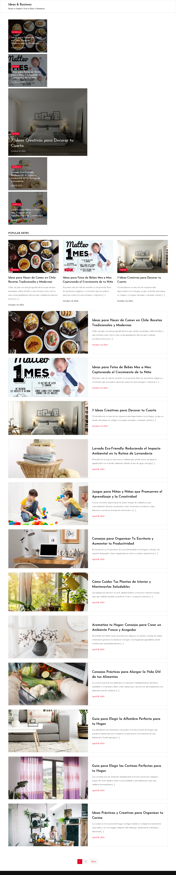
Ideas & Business (19, 4)
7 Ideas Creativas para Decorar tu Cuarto (124, 410)
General (16, 32)
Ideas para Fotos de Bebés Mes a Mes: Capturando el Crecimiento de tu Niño (26, 75)
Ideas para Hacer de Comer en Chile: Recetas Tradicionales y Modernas (26, 40)
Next (94, 861)
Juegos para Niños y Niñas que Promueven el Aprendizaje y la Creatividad (27, 212)
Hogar (15, 66)
